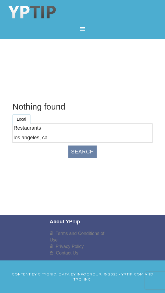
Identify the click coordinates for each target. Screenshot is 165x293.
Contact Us (67, 253)
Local (21, 119)
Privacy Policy (70, 246)
